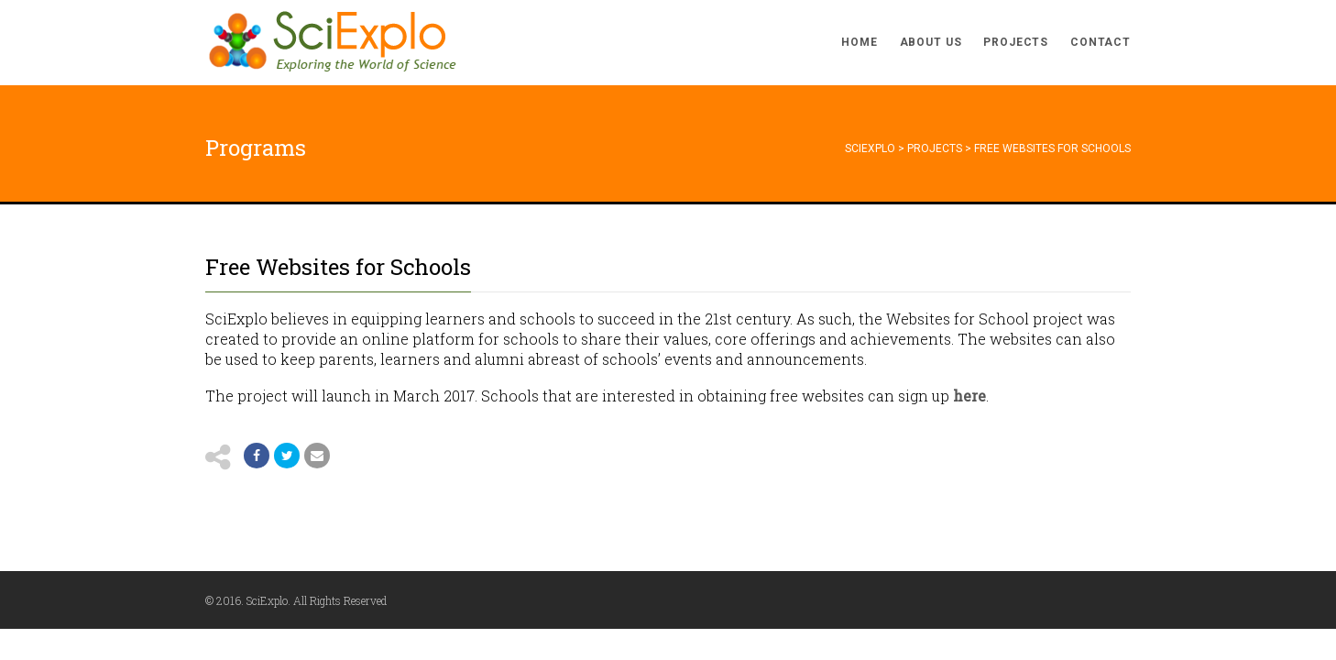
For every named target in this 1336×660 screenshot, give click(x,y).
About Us (931, 42)
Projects (1015, 42)
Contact (1100, 42)
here (969, 395)
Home (859, 42)
